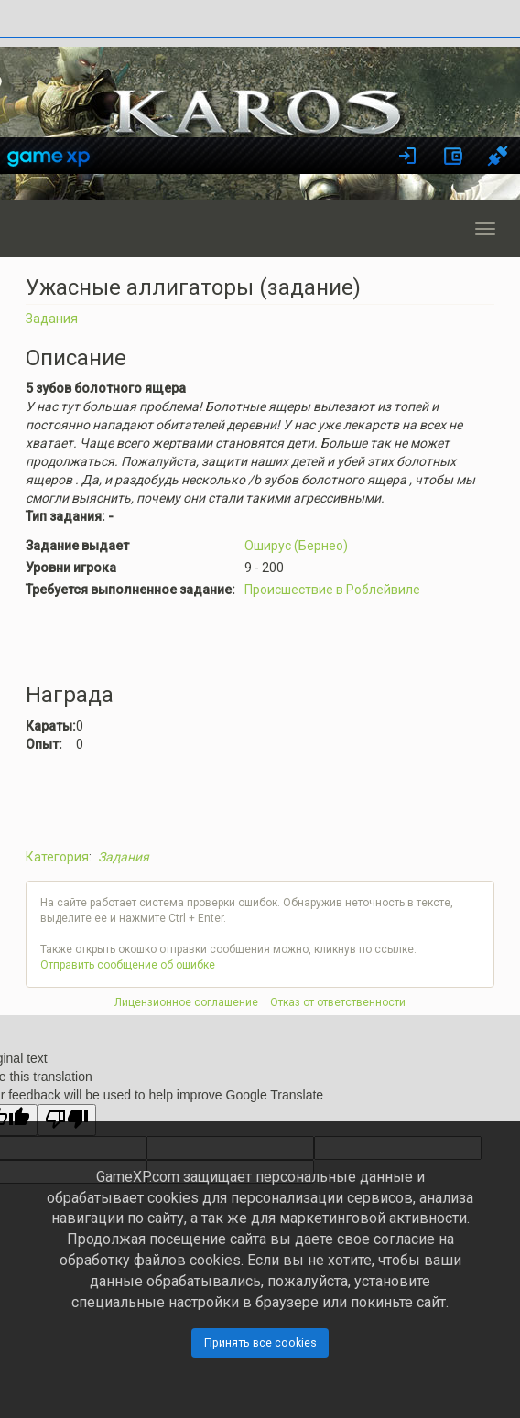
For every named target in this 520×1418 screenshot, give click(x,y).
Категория (57, 857)
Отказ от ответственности (338, 1002)
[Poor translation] (67, 1120)
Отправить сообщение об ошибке (127, 964)
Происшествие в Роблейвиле (332, 589)
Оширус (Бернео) (296, 545)
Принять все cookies (260, 1342)
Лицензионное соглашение (186, 1002)
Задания (52, 318)
